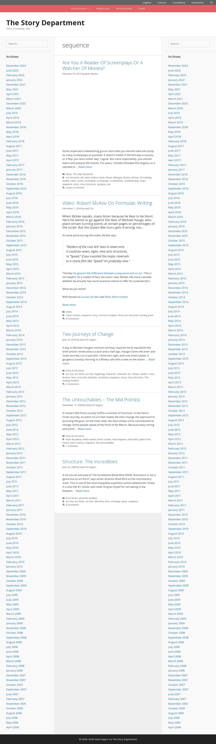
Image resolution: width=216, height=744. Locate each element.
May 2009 (12, 604)
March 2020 (13, 108)
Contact (141, 8)
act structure (72, 177)
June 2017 (12, 150)
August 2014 (14, 306)
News (69, 174)
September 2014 (16, 302)
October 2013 (14, 354)
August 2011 (14, 477)
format (135, 177)
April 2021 (12, 94)
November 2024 (16, 65)
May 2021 (12, 89)
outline (65, 180)
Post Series (71, 498)
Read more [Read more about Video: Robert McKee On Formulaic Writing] (69, 304)
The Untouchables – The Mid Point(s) (101, 399)
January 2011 (14, 510)
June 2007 (12, 694)
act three (79, 373)
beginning (100, 373)
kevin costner (104, 439)
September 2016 (16, 188)
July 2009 (12, 595)
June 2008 (12, 651)
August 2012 (14, 420)
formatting (145, 177)
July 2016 (12, 198)
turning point (146, 315)
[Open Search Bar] (211, 2)
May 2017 (12, 155)
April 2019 (12, 117)
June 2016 (12, 203)
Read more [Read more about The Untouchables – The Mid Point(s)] (84, 429)
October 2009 (14, 581)
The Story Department (45, 22)
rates (73, 180)
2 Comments (72, 384)
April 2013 (12, 382)
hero (74, 377)
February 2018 (15, 141)
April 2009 (12, 609)
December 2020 (16, 103)
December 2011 (16, 458)
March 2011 (13, 500)
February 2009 (15, 618)
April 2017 (12, 160)
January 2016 (14, 226)
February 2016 (15, 221)
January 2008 (14, 670)
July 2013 (12, 368)
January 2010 (14, 566)
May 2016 (12, 207)
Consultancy (179, 2)
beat (101, 177)
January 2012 (14, 453)
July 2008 (12, 647)
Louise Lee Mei (90, 297)
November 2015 (16, 236)
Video (69, 311)
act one (70, 373)
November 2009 (16, 576)
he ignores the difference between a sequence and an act (107, 273)
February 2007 (15, 699)
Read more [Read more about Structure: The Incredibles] (82, 491)
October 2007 (14, 685)
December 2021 (16, 84)
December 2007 (16, 675)
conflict (144, 373)
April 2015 (12, 269)
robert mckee (73, 315)
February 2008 (15, 666)
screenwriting (131, 180)
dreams (66, 377)
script (142, 180)
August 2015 (14, 250)
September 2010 (16, 528)
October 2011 (14, 467)
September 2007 (16, 689)
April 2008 (12, 656)
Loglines (146, 2)
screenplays (103, 180)
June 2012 (12, 429)
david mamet (89, 439)
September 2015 (16, 245)
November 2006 (16, 703)
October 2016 (14, 184)
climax (109, 177)
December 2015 (16, 231)
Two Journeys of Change (87, 334)
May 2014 (12, 321)
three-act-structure (128, 315)
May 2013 (12, 377)
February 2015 (15, 278)
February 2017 (15, 165)
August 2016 (14, 193)
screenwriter (116, 180)
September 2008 (16, 637)
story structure (88, 184)
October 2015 (14, 240)
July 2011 (12, 481)
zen (109, 184)
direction (99, 501)
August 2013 (14, 363)
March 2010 (13, 557)
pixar (124, 501)
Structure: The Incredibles (89, 461)
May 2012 (12, 434)
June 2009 (12, 599)
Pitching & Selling (124, 8)
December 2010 (16, 514)
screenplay (89, 180)
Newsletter (197, 2)
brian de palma (73, 439)
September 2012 (16, 415)
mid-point (133, 439)
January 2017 (14, 169)
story (76, 184)
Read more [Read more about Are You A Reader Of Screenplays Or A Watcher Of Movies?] (85, 167)
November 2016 (16, 179)
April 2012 (12, 439)
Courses (162, 2)
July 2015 (12, 254)
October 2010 (14, 524)
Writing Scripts (103, 8)
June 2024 (12, 70)
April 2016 (12, 212)
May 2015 (12, 264)
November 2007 (16, 680)
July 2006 (12, 718)
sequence (67, 184)
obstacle (92, 377)
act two (89, 373)
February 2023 (15, 75)
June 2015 (12, 259)
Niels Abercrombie (116, 297)
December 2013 (16, 344)
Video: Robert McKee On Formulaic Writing (107, 203)
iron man (82, 377)
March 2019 (13, 122)
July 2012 (12, 425)
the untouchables (105, 442)
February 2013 (15, 392)
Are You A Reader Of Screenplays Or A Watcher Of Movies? (102, 65)
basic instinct (91, 177)
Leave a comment (75, 187)
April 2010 (12, 552)
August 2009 (14, 590)
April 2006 (12, 727)
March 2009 (13, 614)
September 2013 (16, 358)
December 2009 (16, 571)
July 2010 (12, 538)
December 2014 (16, 288)
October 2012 (14, 410)
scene (80, 180)
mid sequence (119, 439)
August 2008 (14, 642)
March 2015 (13, 273)
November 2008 (16, 628)
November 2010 (16, 519)
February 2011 (15, 505)
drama (126, 177)
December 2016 (16, 174)
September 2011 (16, 472)
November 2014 (16, 292)
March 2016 (13, 217)
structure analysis (108, 315)
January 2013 (14, 396)
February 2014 (15, 335)
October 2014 (14, 297)
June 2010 (12, 543)
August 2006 (14, 713)
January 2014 (14, 339)
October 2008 (14, 632)
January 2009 (14, 623)
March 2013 (13, 387)
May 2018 (12, 132)
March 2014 (13, 330)
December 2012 (16, 401)
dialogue (117, 177)
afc (82, 177)
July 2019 (12, 113)
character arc (124, 373)
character (111, 373)
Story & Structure (82, 8)
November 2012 (16, 406)
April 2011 (12, 495)
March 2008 (13, 661)
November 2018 (16, 127)
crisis (151, 373)
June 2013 (12, 373)
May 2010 (12, 547)
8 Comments (72, 318)
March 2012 (13, 443)
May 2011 (12, 491)
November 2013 (16, 349)
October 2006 (14, 708)
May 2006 (12, 722)
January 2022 (14, 80)
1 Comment (72, 446)
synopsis (101, 184)
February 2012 (15, 448)
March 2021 (13, 99)
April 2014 (12, 325)
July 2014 (12, 311)
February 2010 (15, 562)
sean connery (77, 442)
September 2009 (16, 585)
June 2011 (12, 486)
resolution (103, 377)
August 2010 (14, 533)
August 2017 (14, 146)
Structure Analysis (88, 498)
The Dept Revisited (83, 174)
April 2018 (12, 136)
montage (116, 501)
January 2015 (14, 283)
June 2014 (12, 316)
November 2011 (16, 462)
